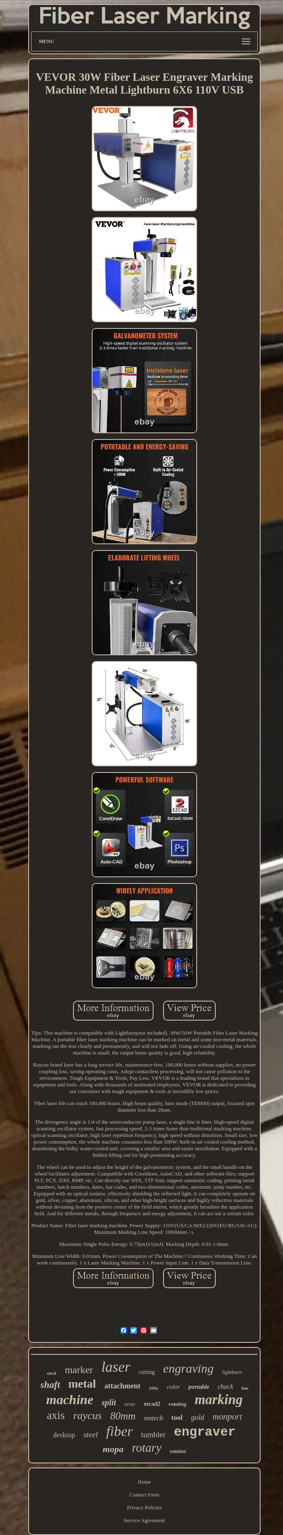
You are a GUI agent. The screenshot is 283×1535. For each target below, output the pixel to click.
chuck (225, 1386)
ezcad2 (152, 1404)
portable (199, 1386)
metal (82, 1383)
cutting (147, 1372)
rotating (178, 1404)
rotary (146, 1447)
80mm (122, 1416)
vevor (129, 1404)
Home (144, 1482)
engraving (188, 1368)
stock (51, 1373)
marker (79, 1369)
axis (56, 1415)
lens (245, 1388)
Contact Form (144, 1495)
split (109, 1402)
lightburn (232, 1372)
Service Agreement (144, 1520)
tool (177, 1418)
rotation (178, 1451)
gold (197, 1417)
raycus (87, 1415)
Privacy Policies (144, 1507)
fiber (119, 1431)
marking (219, 1399)
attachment (122, 1386)
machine (69, 1399)
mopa (113, 1449)
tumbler (153, 1434)
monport (227, 1417)
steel (90, 1434)
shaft (50, 1385)
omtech (153, 1418)
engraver (205, 1432)
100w (154, 1387)
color (173, 1386)
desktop (64, 1435)
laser (115, 1367)
